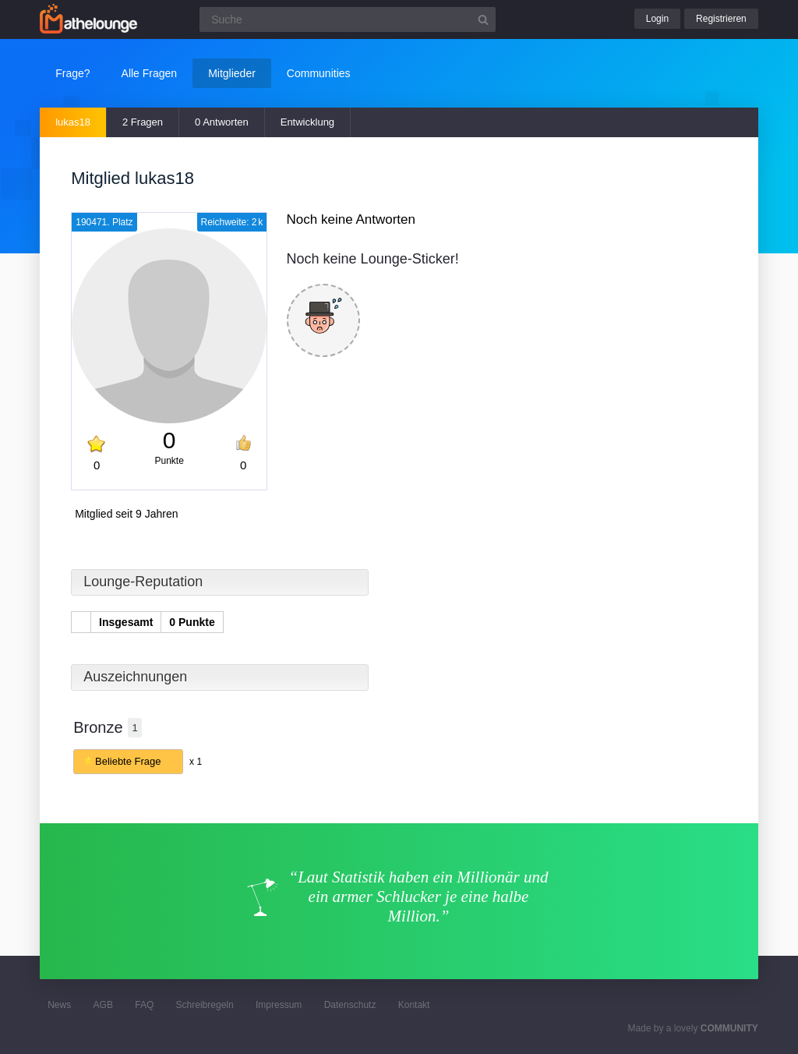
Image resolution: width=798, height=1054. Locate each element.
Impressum (279, 1004)
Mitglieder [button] (232, 73)
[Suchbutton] (483, 19)
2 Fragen (142, 122)
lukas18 (72, 122)
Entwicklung (307, 122)
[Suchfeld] (348, 19)
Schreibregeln (205, 1004)
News (59, 1004)
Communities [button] (319, 73)
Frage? (72, 73)
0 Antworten (222, 122)
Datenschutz (350, 1004)
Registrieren (721, 18)
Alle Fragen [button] (150, 73)
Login (657, 18)
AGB (103, 1004)
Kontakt (414, 1004)
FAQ (144, 1004)
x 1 (195, 761)
